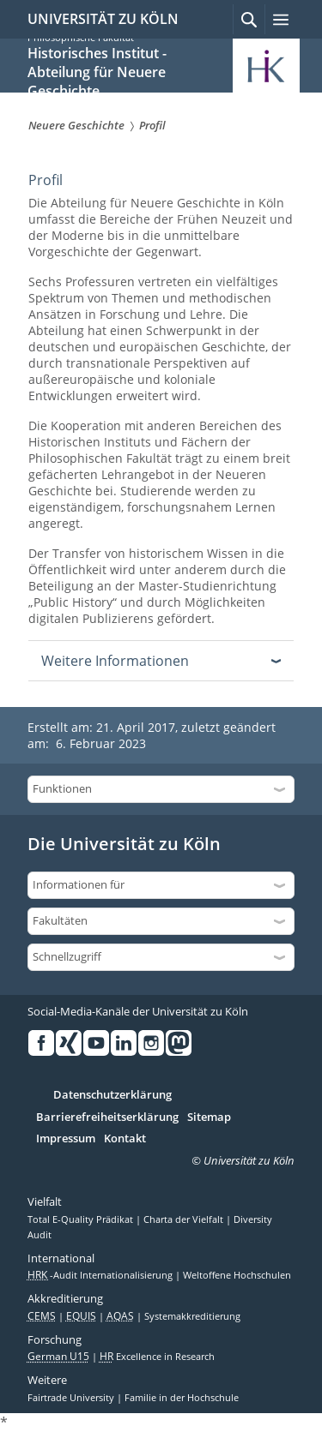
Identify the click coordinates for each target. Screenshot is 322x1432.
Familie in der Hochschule (182, 1398)
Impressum (65, 1139)
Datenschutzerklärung (112, 1095)
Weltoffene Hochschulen (237, 1275)
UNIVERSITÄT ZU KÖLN (103, 18)
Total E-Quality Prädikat (81, 1219)
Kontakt (125, 1139)
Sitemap (209, 1117)
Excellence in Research (157, 1357)
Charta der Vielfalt (184, 1219)
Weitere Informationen (115, 660)
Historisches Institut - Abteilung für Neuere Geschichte (97, 72)
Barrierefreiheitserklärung (107, 1117)
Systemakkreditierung (192, 1316)
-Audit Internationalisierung (101, 1275)
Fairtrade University (72, 1398)
